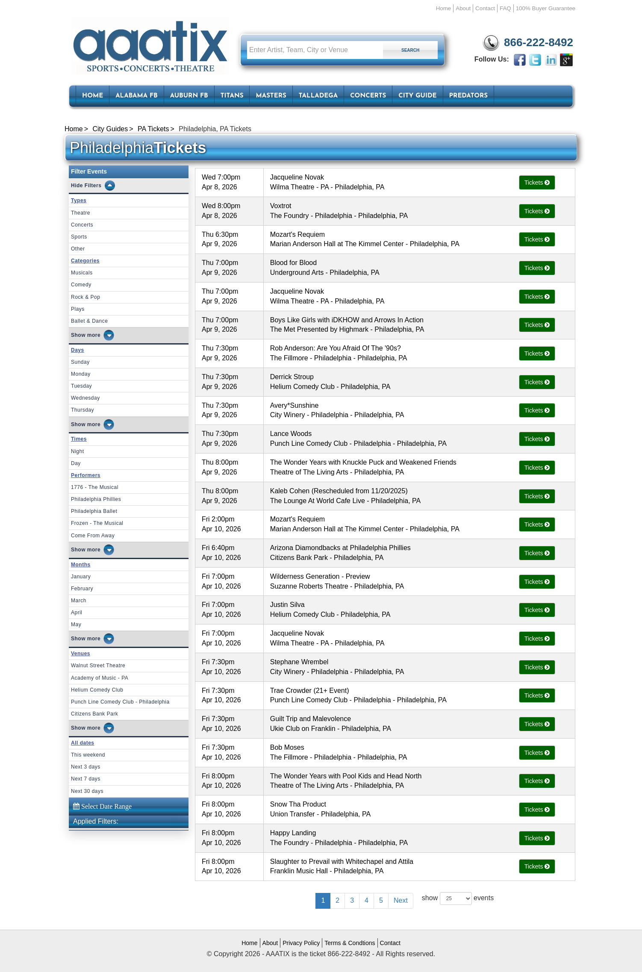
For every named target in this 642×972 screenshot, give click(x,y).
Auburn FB (189, 96)
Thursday (82, 410)
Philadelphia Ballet (94, 511)
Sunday (80, 362)
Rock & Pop (85, 297)
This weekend (88, 755)
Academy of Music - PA (99, 678)
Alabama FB (136, 96)
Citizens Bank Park (94, 714)
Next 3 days (85, 767)
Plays (78, 309)
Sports (79, 237)
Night (77, 451)
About (463, 8)
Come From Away (93, 536)
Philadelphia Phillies (96, 499)
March (78, 601)
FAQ (505, 8)
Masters (271, 96)
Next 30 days (87, 791)
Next (401, 900)
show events (458, 898)
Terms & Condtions (349, 943)
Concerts (368, 96)
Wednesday (85, 398)
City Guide (417, 96)
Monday (81, 374)
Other (78, 249)
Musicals (82, 273)
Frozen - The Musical (97, 523)
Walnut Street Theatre (98, 666)
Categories (85, 261)
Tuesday (81, 386)
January (81, 577)
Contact (485, 8)
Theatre (80, 213)
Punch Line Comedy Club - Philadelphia (120, 702)
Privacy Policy (301, 943)
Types (78, 200)
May (76, 624)
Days (77, 350)
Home (443, 8)
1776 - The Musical (94, 487)
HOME (92, 96)
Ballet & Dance (89, 321)
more (93, 335)
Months (81, 565)
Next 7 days (85, 779)
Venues (80, 654)
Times (79, 439)
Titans (232, 96)
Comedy (81, 285)
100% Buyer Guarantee (545, 8)
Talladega (318, 96)
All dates (82, 743)
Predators (468, 96)
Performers (85, 475)
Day (76, 463)
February (82, 589)
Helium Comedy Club (97, 690)
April (76, 613)
